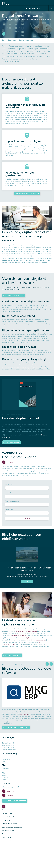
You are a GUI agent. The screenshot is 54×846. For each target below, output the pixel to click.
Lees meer (27, 581)
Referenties (5, 768)
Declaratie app (6, 820)
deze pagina (24, 714)
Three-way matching (8, 830)
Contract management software (12, 827)
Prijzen (4, 773)
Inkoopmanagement (8, 745)
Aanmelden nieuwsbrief (14, 801)
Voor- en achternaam (12, 501)
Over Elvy (5, 777)
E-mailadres (9, 509)
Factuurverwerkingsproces (10, 810)
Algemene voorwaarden (9, 834)
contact (27, 721)
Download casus (11, 442)
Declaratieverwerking (8, 743)
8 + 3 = (7, 492)
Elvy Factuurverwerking (19, 635)
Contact (4, 779)
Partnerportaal (6, 759)
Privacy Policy (6, 837)
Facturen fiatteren (7, 813)
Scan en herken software (9, 817)
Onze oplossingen (12, 655)
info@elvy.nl (10, 795)
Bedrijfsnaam (9, 484)
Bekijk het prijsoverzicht (16, 727)
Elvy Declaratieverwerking (33, 638)
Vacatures (5, 775)
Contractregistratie (8, 747)
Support (4, 761)
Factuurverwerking (8, 741)
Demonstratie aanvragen (27, 193)
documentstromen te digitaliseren (26, 631)
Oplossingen (33, 8)
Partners (4, 771)
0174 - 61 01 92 (11, 791)
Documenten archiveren (9, 823)
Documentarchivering (9, 749)
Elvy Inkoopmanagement (38, 640)
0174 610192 (10, 462)
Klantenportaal (6, 757)
